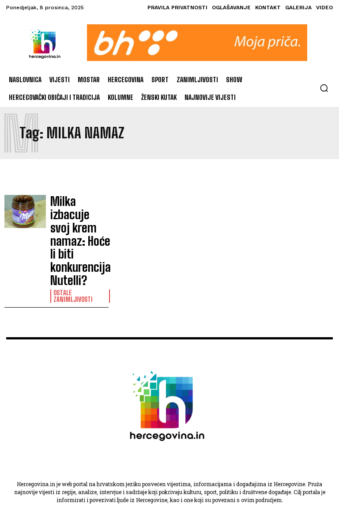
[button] (324, 88)
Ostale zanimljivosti (71, 234)
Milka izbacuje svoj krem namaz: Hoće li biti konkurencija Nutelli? (79, 210)
